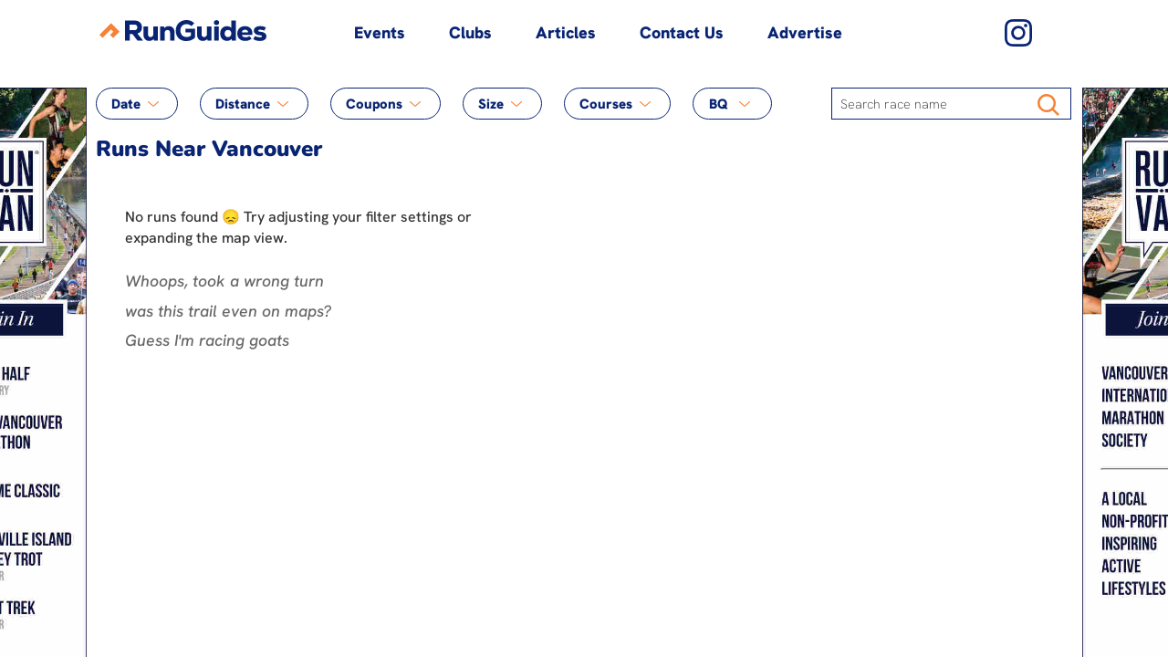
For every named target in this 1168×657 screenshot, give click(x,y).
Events (379, 32)
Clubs (470, 32)
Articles (566, 32)
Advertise (804, 32)
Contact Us (682, 32)
